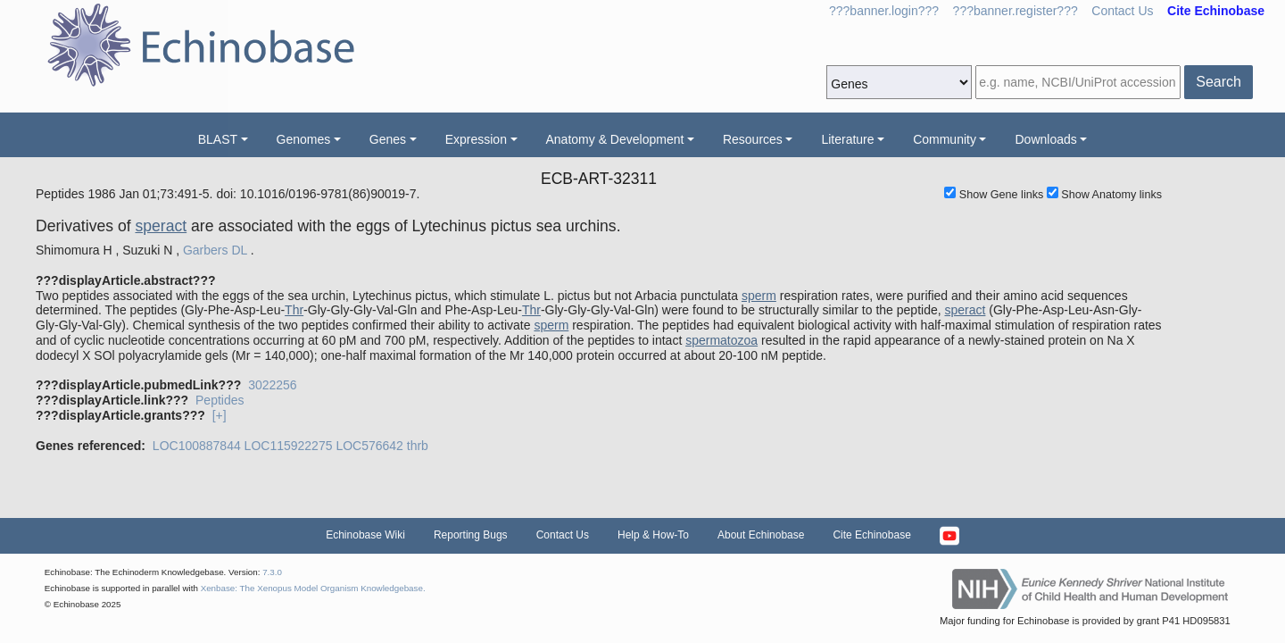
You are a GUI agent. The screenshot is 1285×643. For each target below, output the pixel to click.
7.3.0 (272, 572)
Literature (847, 139)
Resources (753, 139)
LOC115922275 (289, 445)
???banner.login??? (884, 11)
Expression (476, 139)
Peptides (219, 400)
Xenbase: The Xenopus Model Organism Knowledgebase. (313, 588)
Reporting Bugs (471, 535)
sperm (759, 295)
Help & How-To (653, 535)
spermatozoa (721, 340)
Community (944, 139)
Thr (294, 310)
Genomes (304, 139)
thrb (417, 445)
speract (161, 226)
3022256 (272, 385)
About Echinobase (760, 535)
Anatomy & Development (615, 139)
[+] (219, 415)
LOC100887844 (197, 445)
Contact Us (1122, 11)
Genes (387, 139)
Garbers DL (215, 250)
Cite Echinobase (871, 535)
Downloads (1045, 139)
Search (1218, 81)
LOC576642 (369, 445)
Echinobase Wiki (365, 535)
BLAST (217, 139)
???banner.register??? (1015, 11)
